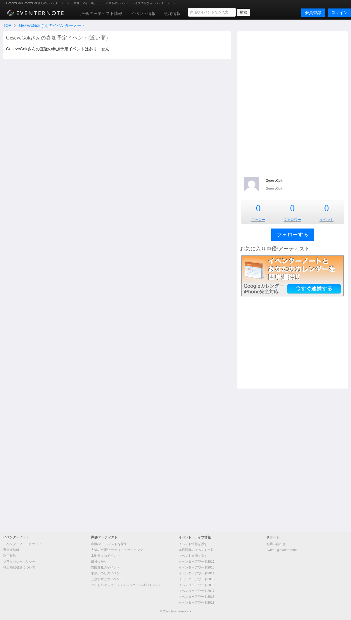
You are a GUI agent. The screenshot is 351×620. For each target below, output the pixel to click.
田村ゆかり (99, 561)
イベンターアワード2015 (197, 579)
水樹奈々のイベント (105, 555)
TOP (7, 25)
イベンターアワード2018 (197, 596)
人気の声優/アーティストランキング (117, 550)
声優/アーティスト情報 (101, 13)
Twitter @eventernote (281, 550)
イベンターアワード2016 (197, 585)
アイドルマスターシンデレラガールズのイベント (126, 585)
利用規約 (9, 555)
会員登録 (313, 12)
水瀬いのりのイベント (107, 573)
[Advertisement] (83, 102)
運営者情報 (11, 550)
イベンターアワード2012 (197, 561)
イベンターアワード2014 (197, 573)
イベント (326, 220)
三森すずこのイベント (107, 579)
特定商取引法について (19, 567)
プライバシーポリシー (19, 561)
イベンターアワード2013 (197, 567)
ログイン (339, 12)
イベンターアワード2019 (197, 602)
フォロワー (292, 220)
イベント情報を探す (193, 544)
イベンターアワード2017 (197, 590)
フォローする (292, 235)
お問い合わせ (276, 544)
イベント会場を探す (193, 555)
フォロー (258, 220)
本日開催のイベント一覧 (196, 550)
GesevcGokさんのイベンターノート (52, 25)
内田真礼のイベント (105, 567)
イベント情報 (143, 13)
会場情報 (172, 13)
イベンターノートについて (22, 544)
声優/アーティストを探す (109, 544)
